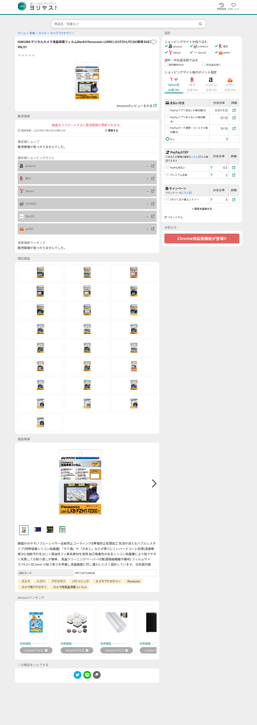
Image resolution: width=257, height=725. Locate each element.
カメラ (42, 33)
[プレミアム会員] (233, 175)
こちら (196, 156)
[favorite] (154, 42)
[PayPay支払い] (233, 167)
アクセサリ (58, 581)
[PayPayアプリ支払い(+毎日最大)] (234, 110)
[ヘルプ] (211, 167)
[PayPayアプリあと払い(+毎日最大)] (234, 117)
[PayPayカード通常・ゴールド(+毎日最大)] (234, 128)
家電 (32, 33)
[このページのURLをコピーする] (97, 675)
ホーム (22, 33)
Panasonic (133, 581)
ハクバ (41, 581)
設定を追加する (202, 208)
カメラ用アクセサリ (34, 587)
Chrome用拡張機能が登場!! (202, 238)
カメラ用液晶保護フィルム (70, 587)
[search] (201, 24)
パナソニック (80, 581)
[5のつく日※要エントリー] (233, 199)
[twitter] (77, 676)
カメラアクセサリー (62, 33)
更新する (111, 130)
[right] (154, 483)
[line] (87, 676)
